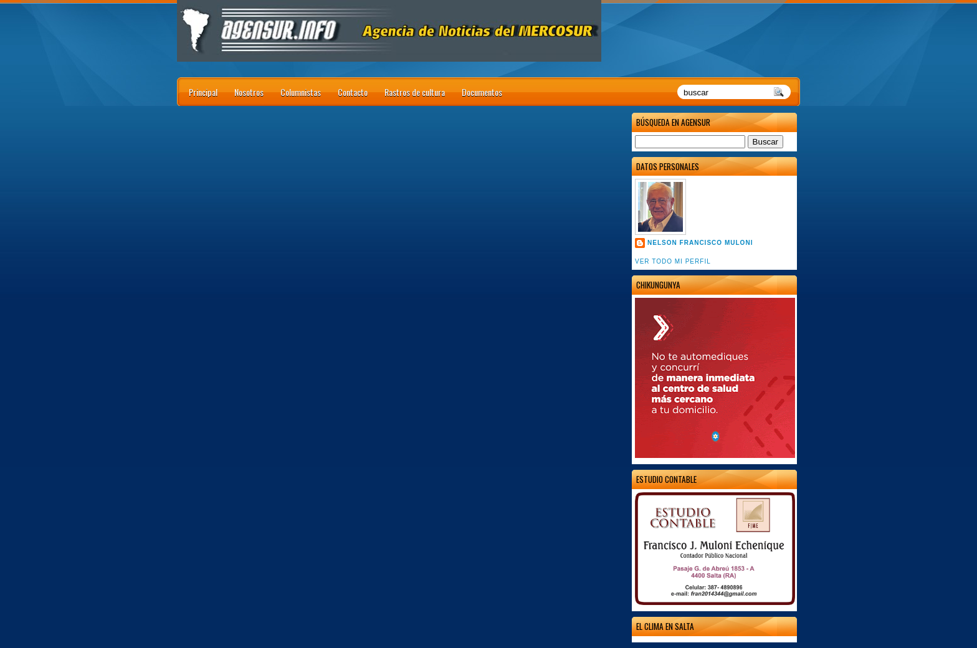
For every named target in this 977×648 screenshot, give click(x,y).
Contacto (353, 91)
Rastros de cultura (414, 91)
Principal (203, 91)
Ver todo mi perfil (673, 261)
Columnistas (300, 91)
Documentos (482, 91)
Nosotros (249, 91)
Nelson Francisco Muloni (700, 242)
